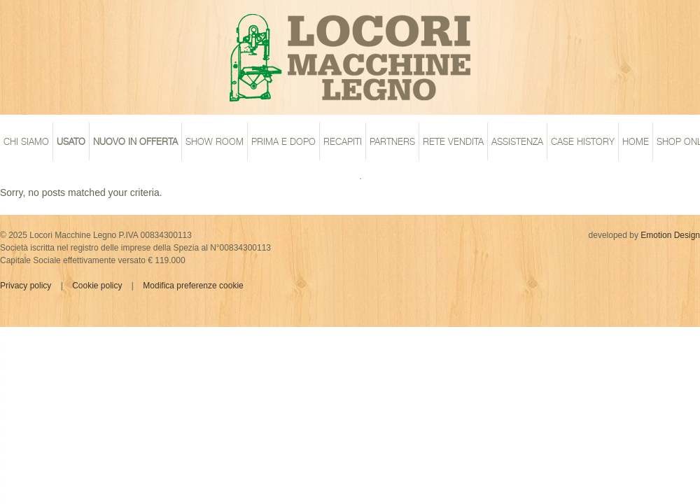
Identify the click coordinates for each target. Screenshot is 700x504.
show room (215, 141)
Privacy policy (25, 285)
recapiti (342, 141)
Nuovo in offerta (135, 141)
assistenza (517, 141)
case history (583, 141)
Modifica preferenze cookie (193, 285)
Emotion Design (670, 235)
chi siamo (26, 141)
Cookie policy (97, 285)
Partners (392, 141)
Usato (71, 141)
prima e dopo (283, 141)
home (635, 141)
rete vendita (453, 141)
